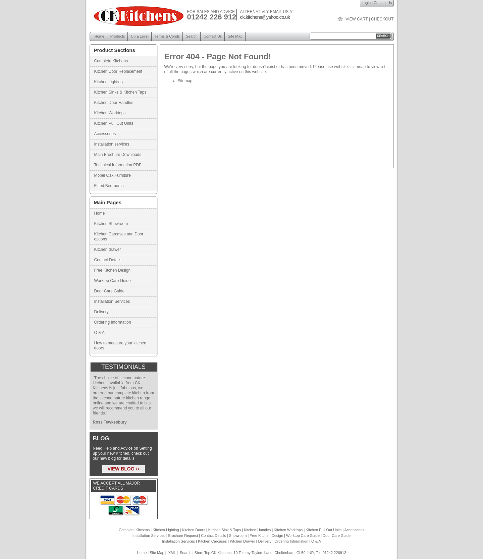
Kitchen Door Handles (113, 102)
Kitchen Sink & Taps (224, 530)
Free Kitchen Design (112, 270)
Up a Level (140, 36)
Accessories (105, 133)
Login (366, 3)
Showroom (238, 536)
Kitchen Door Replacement (118, 71)
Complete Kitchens (111, 61)
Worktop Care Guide (112, 280)
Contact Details (107, 260)
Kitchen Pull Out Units (113, 123)
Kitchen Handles (257, 530)
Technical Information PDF (118, 165)
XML (172, 553)
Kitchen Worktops (110, 113)
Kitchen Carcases (212, 541)
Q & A (99, 332)
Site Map (235, 36)
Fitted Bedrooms (109, 185)
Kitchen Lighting (108, 81)
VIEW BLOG (124, 468)
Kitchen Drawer (242, 541)
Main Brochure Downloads (118, 154)
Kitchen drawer (107, 249)
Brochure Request (183, 536)
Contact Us (383, 3)
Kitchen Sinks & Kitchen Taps (120, 92)
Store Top (202, 553)
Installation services (111, 144)
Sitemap (185, 80)
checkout (382, 19)
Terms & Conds (167, 36)
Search (192, 36)
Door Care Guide (109, 291)
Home (99, 36)
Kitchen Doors (193, 530)
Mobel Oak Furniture (112, 175)
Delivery (101, 312)
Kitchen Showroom (111, 223)
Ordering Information (112, 322)
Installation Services (112, 301)
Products (117, 36)
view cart (356, 19)
